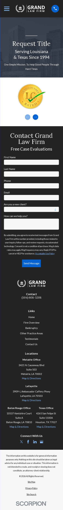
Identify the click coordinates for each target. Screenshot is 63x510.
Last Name (9, 168)
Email (7, 192)
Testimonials (31, 338)
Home (31, 317)
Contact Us (31, 344)
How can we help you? (16, 216)
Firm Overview (31, 322)
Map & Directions (31, 378)
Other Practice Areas (31, 333)
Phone (7, 180)
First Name (10, 157)
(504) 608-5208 (31, 297)
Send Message (31, 263)
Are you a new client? (15, 204)
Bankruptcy (31, 327)
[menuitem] (31, 482)
